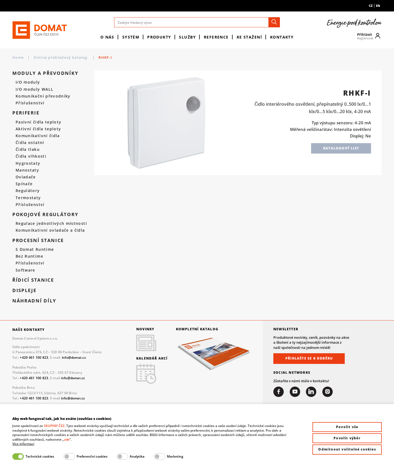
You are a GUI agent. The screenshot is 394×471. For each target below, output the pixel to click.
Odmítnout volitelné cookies (347, 449)
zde (66, 439)
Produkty (159, 37)
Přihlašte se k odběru (309, 358)
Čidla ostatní (30, 142)
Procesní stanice (38, 240)
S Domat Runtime (35, 249)
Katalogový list (341, 148)
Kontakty (282, 37)
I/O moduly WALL (34, 89)
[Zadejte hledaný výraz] (197, 22)
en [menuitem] (378, 6)
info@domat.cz (74, 357)
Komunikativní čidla (38, 136)
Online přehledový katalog (61, 57)
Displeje (24, 290)
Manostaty (27, 170)
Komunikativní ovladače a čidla (50, 230)
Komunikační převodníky (43, 96)
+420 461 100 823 (34, 357)
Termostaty (28, 198)
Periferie (25, 113)
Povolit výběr (347, 438)
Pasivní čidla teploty (38, 122)
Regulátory (28, 191)
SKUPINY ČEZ (54, 425)
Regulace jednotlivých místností (51, 223)
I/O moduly (28, 82)
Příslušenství (30, 103)
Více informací (23, 444)
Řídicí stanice (33, 280)
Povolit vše (347, 427)
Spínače (24, 184)
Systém (131, 37)
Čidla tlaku (28, 149)
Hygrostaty (28, 163)
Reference (216, 37)
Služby (187, 37)
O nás (107, 37)
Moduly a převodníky (45, 73)
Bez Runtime (29, 256)
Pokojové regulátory (45, 214)
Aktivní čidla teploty (38, 129)
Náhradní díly (34, 301)
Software (25, 270)
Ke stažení (249, 37)
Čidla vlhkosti (31, 156)
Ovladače (26, 177)
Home (18, 57)
